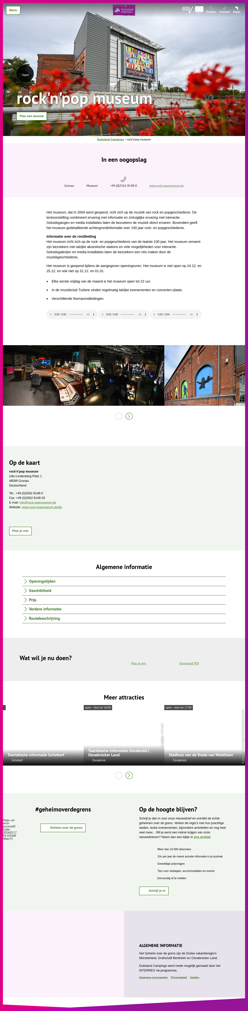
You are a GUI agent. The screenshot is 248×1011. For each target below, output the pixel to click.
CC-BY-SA (162, 740)
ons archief (202, 837)
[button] (32, 116)
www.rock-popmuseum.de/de (42, 507)
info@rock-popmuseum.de (38, 502)
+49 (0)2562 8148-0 (123, 186)
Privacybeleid (179, 977)
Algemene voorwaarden (153, 977)
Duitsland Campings (110, 139)
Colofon (194, 977)
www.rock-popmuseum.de (166, 186)
